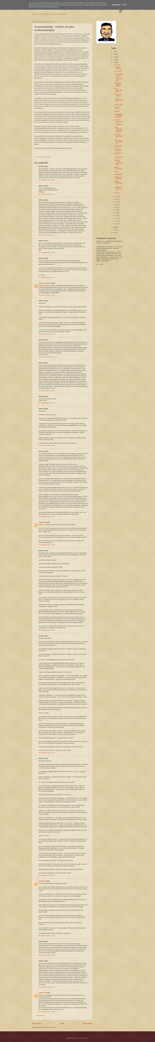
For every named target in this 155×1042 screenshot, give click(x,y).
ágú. (116, 204)
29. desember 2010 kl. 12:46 (47, 357)
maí (116, 213)
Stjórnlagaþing (118, 174)
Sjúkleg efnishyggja (118, 168)
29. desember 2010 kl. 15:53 (47, 445)
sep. (116, 202)
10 (114, 62)
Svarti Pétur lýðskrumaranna (118, 188)
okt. (116, 199)
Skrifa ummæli (41, 1015)
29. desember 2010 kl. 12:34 (47, 334)
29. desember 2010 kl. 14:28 (47, 390)
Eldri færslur (87, 1024)
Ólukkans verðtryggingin (118, 183)
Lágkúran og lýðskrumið (118, 177)
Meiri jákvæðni (118, 146)
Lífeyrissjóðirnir (118, 157)
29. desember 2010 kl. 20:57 (47, 630)
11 (114, 59)
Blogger (86, 1038)
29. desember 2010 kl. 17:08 (47, 516)
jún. (116, 210)
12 (114, 57)
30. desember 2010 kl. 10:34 (47, 935)
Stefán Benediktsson (45, 283)
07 (114, 232)
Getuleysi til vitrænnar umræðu (117, 84)
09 (114, 227)
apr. (116, 215)
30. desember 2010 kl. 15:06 (47, 1011)
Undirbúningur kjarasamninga (118, 142)
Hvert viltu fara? (117, 107)
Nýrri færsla (36, 1024)
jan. (116, 223)
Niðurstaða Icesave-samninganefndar (118, 162)
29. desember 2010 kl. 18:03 (47, 545)
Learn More (116, 5)
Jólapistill (116, 111)
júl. (116, 207)
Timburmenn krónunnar (117, 95)
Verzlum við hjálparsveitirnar (118, 100)
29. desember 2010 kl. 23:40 (47, 752)
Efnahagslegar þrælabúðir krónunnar (118, 115)
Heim (62, 1024)
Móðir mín (117, 193)
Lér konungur (118, 71)
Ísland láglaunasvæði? (118, 90)
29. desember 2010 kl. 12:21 (47, 295)
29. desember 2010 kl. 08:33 (47, 252)
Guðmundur (42, 522)
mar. (116, 218)
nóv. (116, 196)
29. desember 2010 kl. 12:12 (47, 277)
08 (114, 230)
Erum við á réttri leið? (117, 149)
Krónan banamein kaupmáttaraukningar (118, 129)
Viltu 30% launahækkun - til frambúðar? (118, 122)
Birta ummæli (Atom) (50, 1027)
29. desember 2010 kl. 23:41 (47, 875)
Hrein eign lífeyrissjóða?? (118, 136)
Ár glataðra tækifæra (117, 67)
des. (116, 64)
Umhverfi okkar (118, 104)
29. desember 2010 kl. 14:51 (47, 403)
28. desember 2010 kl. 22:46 (47, 180)
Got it (124, 5)
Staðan (116, 171)
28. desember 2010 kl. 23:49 (47, 194)
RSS (97, 264)
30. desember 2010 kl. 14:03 (47, 987)
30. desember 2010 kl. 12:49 (47, 955)
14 (114, 51)
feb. (116, 221)
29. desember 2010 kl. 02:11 (47, 235)
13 (114, 54)
